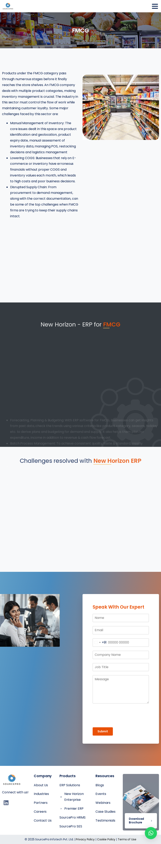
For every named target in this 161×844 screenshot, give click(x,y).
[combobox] (100, 643)
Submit (102, 731)
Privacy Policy (85, 839)
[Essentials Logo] (11, 780)
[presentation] (121, 715)
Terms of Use (127, 839)
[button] (151, 833)
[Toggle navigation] (155, 6)
